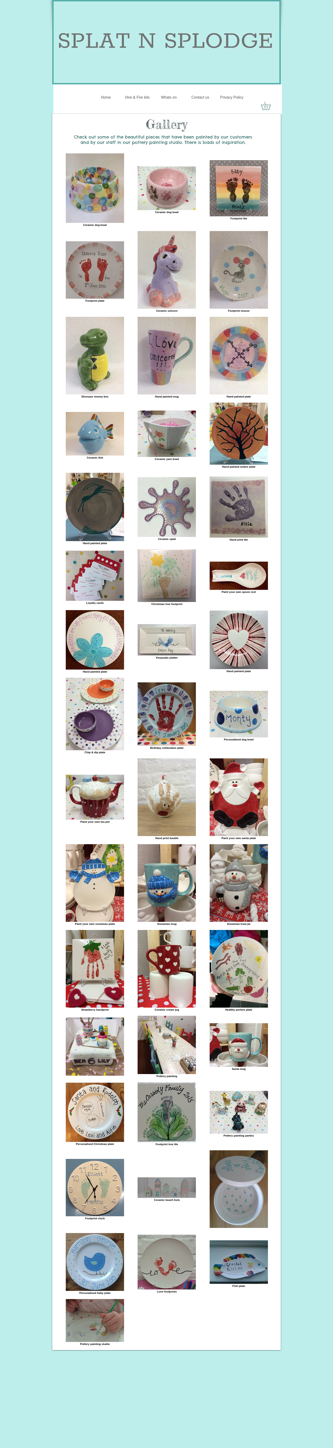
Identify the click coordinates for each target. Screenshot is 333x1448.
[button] (269, 106)
